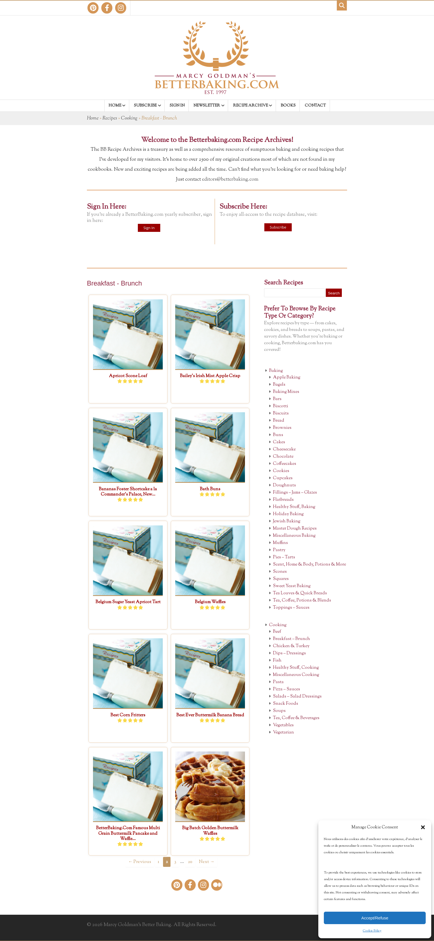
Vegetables (283, 725)
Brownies (282, 428)
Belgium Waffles (210, 602)
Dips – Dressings (289, 653)
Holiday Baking (288, 514)
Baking (276, 371)
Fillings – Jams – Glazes (295, 492)
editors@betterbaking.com (230, 179)
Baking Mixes (286, 392)
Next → (206, 862)
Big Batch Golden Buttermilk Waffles (210, 831)
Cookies (281, 471)
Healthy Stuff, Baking (294, 507)
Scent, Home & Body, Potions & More (309, 564)
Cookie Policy (372, 930)
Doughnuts (284, 485)
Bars (277, 399)
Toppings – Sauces (291, 608)
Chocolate (283, 456)
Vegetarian (283, 732)
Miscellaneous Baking (294, 536)
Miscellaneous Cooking (296, 675)
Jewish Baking (286, 521)
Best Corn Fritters (127, 715)
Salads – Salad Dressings (297, 696)
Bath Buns (210, 489)
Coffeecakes (284, 464)
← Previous (139, 862)
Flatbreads (283, 500)
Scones (280, 572)
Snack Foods (285, 704)
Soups (279, 711)
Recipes (109, 118)
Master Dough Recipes (295, 528)
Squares (281, 579)
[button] (423, 827)
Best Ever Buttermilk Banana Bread (210, 715)
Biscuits (281, 413)
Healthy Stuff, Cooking (296, 668)
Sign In (148, 227)
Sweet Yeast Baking (292, 586)
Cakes (279, 442)
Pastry (279, 550)
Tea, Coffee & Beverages (296, 718)
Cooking (129, 118)
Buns (278, 435)
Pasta (278, 682)
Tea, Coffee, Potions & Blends (302, 600)
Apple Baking (286, 377)
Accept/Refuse (374, 918)
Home (93, 118)
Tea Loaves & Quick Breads (300, 593)
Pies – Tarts (284, 557)
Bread (278, 421)
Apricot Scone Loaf (128, 376)
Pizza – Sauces (286, 689)
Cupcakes (283, 478)
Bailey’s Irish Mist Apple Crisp (210, 376)
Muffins (280, 543)
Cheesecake (284, 449)
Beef (277, 632)
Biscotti (280, 406)
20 (190, 862)
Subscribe (278, 227)
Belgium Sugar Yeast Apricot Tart (128, 602)
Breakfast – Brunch (291, 639)
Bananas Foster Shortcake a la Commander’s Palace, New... (128, 492)
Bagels (279, 385)
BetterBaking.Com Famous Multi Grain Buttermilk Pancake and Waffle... (128, 833)
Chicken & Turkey (291, 646)
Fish (277, 660)
